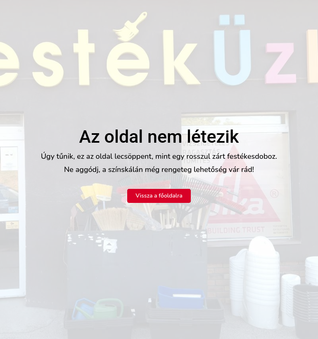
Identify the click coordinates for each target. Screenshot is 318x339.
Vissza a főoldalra (159, 196)
